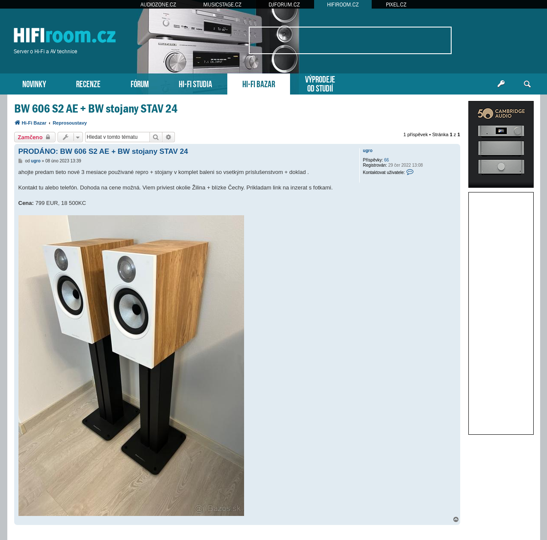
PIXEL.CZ (396, 4)
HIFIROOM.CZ (343, 4)
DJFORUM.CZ (284, 4)
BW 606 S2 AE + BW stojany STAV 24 (95, 108)
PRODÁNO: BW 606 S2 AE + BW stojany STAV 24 (103, 151)
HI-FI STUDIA (195, 83)
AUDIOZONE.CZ (158, 4)
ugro (368, 150)
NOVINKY (34, 83)
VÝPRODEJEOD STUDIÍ (320, 83)
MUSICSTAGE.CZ (222, 4)
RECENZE (88, 83)
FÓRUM (140, 83)
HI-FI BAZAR (258, 83)
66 (386, 160)
